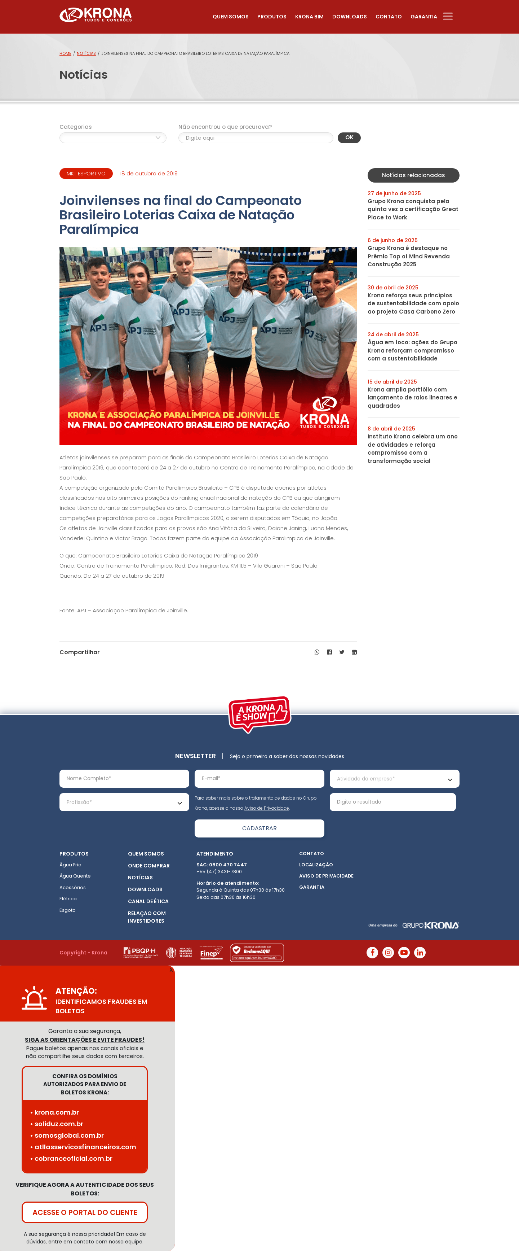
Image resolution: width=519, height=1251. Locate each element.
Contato (389, 16)
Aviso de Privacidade (266, 808)
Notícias (86, 53)
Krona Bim (309, 16)
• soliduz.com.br (56, 1123)
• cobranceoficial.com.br (71, 1158)
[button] (317, 652)
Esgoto (67, 910)
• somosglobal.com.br (67, 1135)
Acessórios (72, 887)
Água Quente (75, 875)
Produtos (272, 16)
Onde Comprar (149, 865)
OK (349, 137)
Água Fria (70, 864)
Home (65, 53)
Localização (316, 865)
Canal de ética (148, 901)
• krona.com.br (54, 1112)
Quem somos (231, 16)
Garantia (424, 16)
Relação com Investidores (147, 917)
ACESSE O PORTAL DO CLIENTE (84, 1212)
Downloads (349, 16)
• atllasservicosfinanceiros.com (83, 1146)
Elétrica (68, 898)
